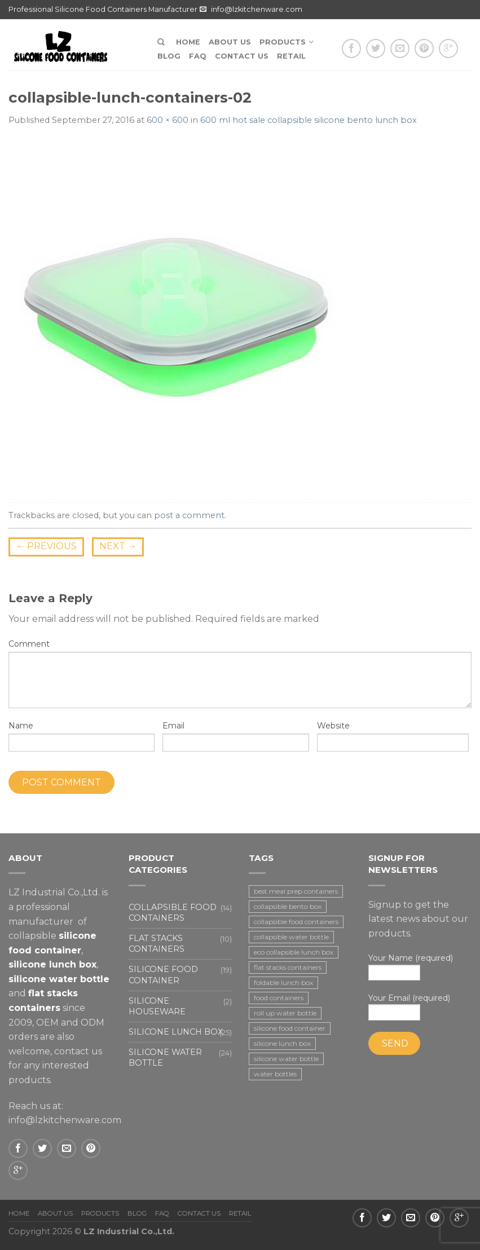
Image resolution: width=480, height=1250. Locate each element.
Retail (291, 56)
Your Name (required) (420, 966)
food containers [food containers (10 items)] (278, 997)
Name (20, 726)
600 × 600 (167, 120)
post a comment (189, 515)
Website (333, 726)
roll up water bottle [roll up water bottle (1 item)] (285, 1013)
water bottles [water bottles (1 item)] (275, 1074)
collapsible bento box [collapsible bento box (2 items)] (288, 906)
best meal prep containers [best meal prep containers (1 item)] (296, 891)
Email (173, 726)
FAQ (197, 56)
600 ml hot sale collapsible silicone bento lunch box (308, 120)
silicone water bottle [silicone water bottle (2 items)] (286, 1058)
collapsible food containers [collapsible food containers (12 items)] (296, 921)
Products (282, 42)
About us (230, 42)
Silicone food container (163, 974)
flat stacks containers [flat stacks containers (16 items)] (288, 967)
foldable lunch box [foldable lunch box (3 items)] (283, 982)
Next (117, 546)
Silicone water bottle (165, 1057)
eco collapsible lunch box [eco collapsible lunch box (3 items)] (293, 952)
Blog (168, 56)
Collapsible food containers (173, 912)
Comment (29, 644)
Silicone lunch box (176, 1032)
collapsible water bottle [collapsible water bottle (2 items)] (291, 937)
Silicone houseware (157, 1006)
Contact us (241, 56)
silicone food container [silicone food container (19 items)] (289, 1028)
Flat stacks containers (156, 943)
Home (188, 42)
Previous (46, 546)
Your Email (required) (420, 1007)
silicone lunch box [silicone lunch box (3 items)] (282, 1043)
